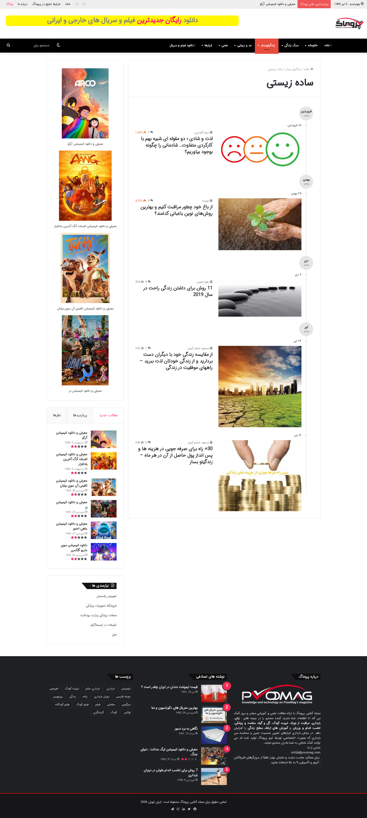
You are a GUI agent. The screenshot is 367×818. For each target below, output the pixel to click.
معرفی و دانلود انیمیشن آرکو (277, 4)
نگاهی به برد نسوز (186, 728)
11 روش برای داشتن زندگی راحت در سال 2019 (178, 291)
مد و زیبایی (244, 45)
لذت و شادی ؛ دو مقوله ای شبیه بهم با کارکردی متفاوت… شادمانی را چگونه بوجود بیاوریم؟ (177, 145)
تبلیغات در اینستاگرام (104, 625)
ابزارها (208, 45)
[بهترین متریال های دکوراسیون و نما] (214, 714)
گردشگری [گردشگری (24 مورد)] (98, 712)
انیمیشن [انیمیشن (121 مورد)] (126, 688)
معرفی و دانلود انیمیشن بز (85, 390)
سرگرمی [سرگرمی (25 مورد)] (126, 704)
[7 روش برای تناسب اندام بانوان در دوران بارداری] (214, 776)
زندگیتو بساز (293, 69)
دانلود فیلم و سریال (182, 45)
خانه (67, 4)
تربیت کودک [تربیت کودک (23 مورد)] (72, 688)
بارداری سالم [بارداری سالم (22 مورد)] (92, 688)
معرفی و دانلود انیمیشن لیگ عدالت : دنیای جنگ (169, 752)
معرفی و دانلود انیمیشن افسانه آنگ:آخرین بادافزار (85, 226)
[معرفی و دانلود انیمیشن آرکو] (85, 137)
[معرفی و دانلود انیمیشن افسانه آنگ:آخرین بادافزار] (85, 219)
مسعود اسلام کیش (198, 348)
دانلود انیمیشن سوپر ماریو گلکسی (74, 548)
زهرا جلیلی (203, 282)
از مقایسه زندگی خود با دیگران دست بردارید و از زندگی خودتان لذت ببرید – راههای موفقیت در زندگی (176, 361)
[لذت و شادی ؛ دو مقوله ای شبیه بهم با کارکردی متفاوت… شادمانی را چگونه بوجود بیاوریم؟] (259, 149)
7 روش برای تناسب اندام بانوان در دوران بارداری (171, 773)
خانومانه (313, 45)
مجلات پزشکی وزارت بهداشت (98, 615)
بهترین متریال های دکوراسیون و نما (174, 707)
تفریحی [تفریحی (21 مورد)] (54, 688)
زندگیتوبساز (268, 45)
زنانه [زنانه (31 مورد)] (85, 696)
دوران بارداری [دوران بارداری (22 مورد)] (102, 696)
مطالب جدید (108, 415)
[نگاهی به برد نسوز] (214, 735)
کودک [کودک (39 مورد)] (113, 712)
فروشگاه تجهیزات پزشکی (101, 605)
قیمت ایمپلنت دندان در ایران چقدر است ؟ (169, 687)
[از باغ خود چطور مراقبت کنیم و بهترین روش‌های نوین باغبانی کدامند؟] (259, 224)
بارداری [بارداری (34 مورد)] (110, 688)
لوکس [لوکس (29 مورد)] (127, 712)
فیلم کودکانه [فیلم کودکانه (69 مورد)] (62, 704)
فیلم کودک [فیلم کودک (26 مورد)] (82, 704)
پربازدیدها (80, 415)
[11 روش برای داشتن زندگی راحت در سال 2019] (259, 298)
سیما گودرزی (202, 132)
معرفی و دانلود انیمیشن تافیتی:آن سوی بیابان (85, 308)
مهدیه (205, 201)
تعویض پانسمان (106, 596)
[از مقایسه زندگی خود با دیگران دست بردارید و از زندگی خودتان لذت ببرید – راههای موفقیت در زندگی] (259, 386)
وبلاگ (9, 4)
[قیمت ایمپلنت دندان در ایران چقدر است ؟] (214, 693)
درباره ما (22, 4)
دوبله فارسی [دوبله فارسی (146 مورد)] (123, 696)
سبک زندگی (291, 45)
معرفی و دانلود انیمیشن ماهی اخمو (71, 526)
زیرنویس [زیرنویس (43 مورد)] (58, 696)
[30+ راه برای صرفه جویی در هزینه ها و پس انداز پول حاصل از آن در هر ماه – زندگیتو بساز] (259, 475)
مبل (114, 634)
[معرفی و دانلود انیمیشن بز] (85, 384)
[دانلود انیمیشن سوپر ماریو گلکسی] (104, 552)
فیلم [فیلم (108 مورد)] (97, 704)
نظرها (57, 415)
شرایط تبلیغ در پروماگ (46, 4)
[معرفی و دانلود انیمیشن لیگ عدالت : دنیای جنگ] (214, 756)
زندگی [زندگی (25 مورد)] (72, 696)
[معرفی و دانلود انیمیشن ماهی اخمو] (104, 530)
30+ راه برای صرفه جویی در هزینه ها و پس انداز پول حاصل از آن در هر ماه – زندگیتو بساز (175, 455)
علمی (224, 45)
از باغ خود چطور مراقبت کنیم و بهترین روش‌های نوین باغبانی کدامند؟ (176, 210)
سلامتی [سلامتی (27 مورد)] (111, 704)
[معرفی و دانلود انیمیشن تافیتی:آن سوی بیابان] (85, 302)
